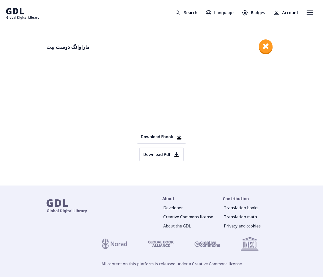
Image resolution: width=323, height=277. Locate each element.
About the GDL (177, 226)
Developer (173, 208)
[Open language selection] (219, 12)
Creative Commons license (188, 217)
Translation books (241, 208)
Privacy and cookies (242, 226)
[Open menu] (310, 12)
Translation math (240, 217)
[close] (266, 46)
